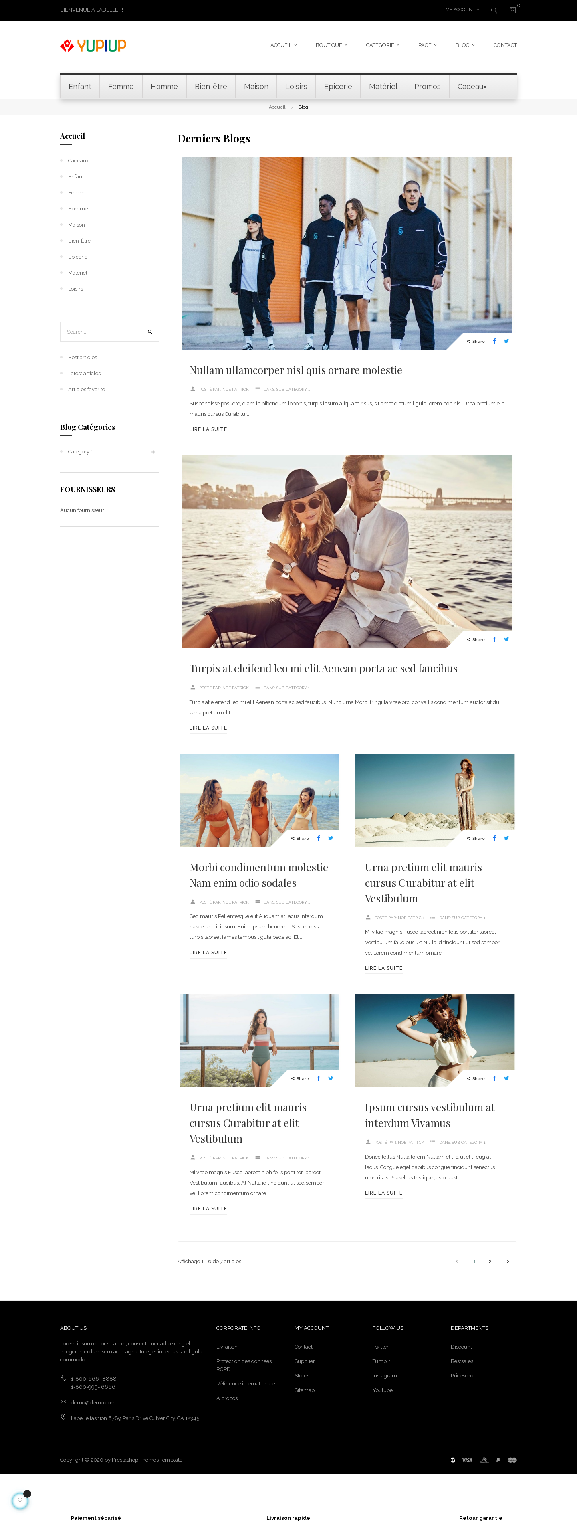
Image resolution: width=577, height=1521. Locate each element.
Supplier (305, 1360)
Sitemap (305, 1389)
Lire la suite (208, 428)
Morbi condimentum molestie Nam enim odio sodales (259, 873)
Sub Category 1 (293, 388)
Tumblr (381, 1360)
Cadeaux (78, 159)
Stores (302, 1374)
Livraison (227, 1346)
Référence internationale (245, 1382)
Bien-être (79, 240)
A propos (227, 1397)
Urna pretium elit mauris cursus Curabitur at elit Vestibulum (423, 881)
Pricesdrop (463, 1374)
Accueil (72, 135)
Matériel (77, 272)
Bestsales (462, 1360)
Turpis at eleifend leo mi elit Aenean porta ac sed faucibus (324, 667)
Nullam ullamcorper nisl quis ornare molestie (296, 369)
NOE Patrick (235, 388)
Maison (76, 223)
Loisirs (75, 288)
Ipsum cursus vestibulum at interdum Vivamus (430, 1114)
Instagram (385, 1374)
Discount (461, 1346)
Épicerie (77, 256)
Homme (78, 207)
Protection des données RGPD (244, 1364)
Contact (304, 1346)
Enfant (76, 175)
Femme (77, 191)
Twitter (381, 1346)
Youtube (383, 1389)
